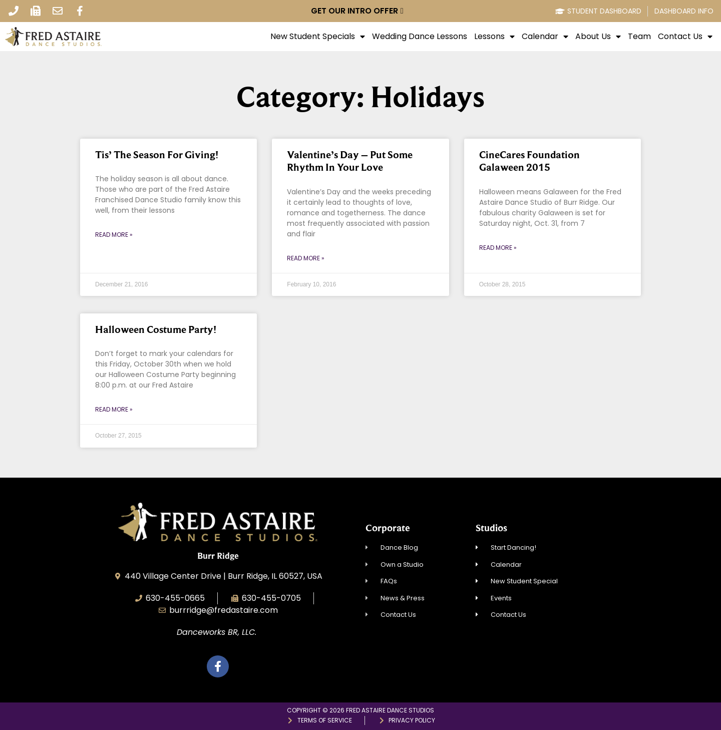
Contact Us (685, 37)
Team (639, 37)
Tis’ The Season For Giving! (156, 155)
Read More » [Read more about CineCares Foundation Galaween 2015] (498, 247)
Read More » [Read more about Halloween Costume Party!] (114, 409)
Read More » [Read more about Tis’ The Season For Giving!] (114, 234)
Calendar (545, 37)
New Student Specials (317, 37)
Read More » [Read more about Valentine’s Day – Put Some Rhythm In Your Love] (305, 258)
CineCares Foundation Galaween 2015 (529, 161)
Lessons (494, 37)
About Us (598, 37)
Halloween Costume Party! (155, 329)
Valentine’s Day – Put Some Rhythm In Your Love (350, 161)
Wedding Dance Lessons (419, 37)
